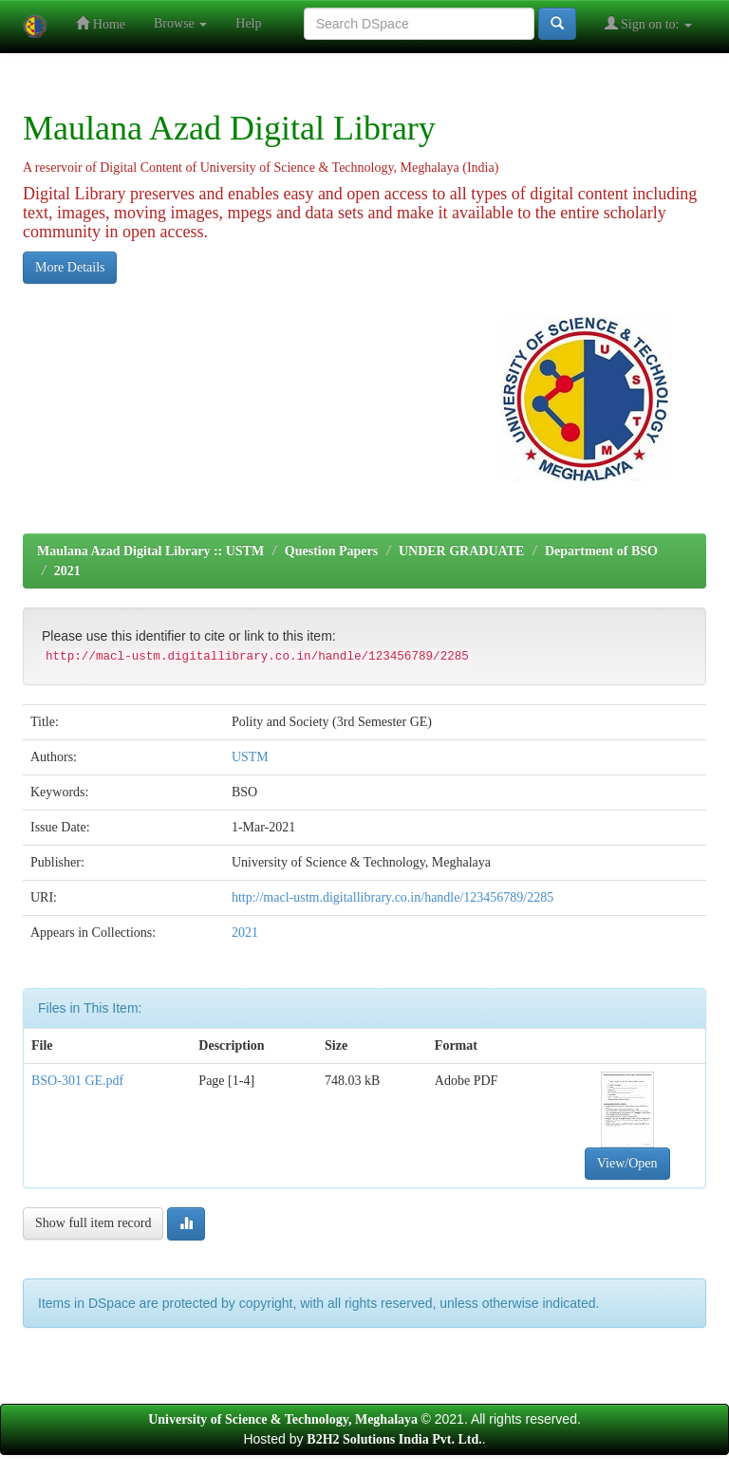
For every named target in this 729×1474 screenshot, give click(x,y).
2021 (67, 571)
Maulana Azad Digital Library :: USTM (150, 551)
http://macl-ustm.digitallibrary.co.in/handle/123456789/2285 (392, 897)
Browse (180, 23)
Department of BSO (601, 551)
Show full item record (93, 1223)
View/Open (627, 1163)
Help (248, 23)
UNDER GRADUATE (461, 551)
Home (100, 23)
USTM (250, 757)
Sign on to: (648, 23)
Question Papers (331, 551)
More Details (69, 267)
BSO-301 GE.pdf (77, 1080)
